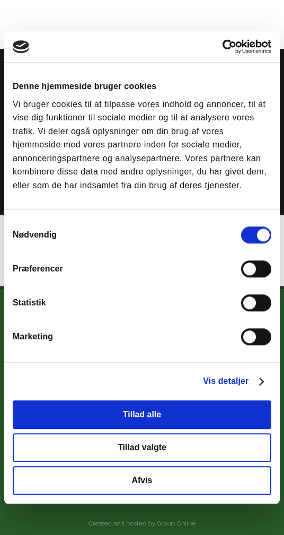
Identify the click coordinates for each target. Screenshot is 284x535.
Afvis (142, 480)
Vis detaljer (225, 381)
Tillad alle (142, 414)
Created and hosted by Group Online (142, 523)
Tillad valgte (142, 447)
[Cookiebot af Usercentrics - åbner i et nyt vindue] (225, 47)
